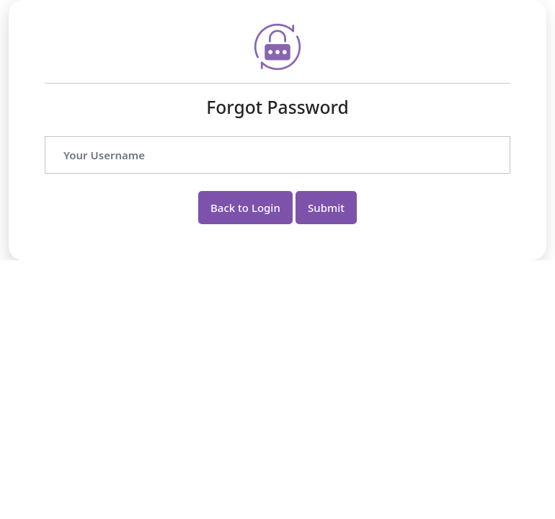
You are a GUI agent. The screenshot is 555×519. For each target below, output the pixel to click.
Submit (326, 207)
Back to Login (245, 207)
